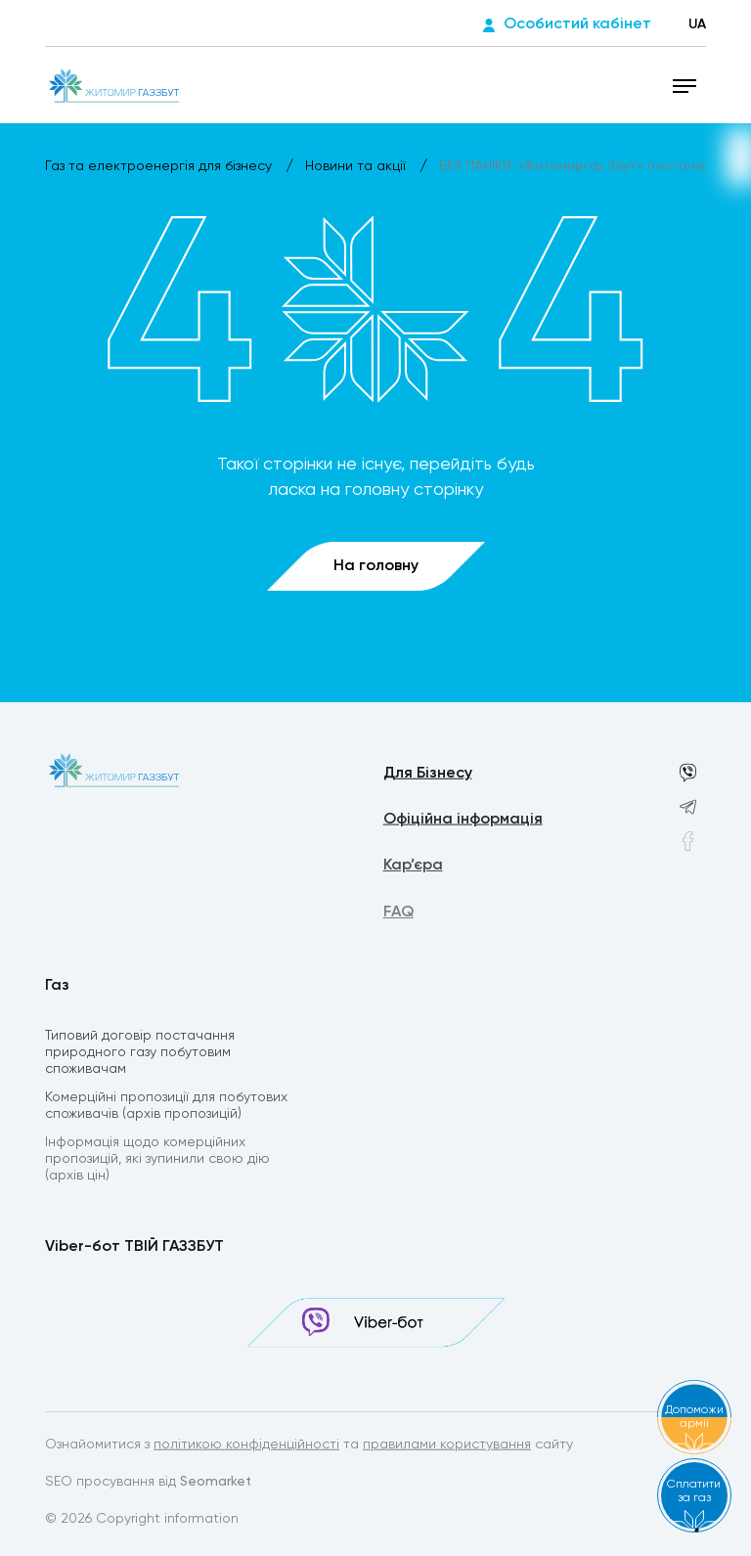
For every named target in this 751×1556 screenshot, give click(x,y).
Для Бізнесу (427, 774)
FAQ (398, 916)
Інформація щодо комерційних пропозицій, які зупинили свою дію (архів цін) (157, 1161)
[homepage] (114, 85)
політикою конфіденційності (246, 1445)
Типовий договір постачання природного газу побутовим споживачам (140, 1053)
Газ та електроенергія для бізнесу (160, 166)
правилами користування (447, 1445)
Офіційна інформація (463, 821)
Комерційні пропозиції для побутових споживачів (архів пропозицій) (166, 1107)
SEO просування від (148, 1482)
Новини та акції (357, 166)
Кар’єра (413, 868)
